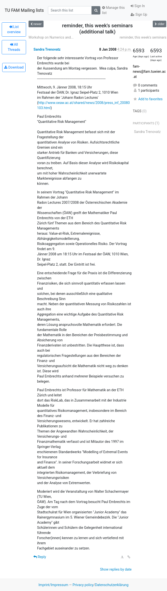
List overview (14, 29)
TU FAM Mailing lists (24, 10)
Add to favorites (148, 99)
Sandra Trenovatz (47, 49)
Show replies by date (116, 569)
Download (14, 67)
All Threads (14, 47)
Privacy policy (83, 585)
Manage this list (113, 10)
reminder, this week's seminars (143, 37)
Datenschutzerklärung (111, 585)
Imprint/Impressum (53, 585)
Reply (39, 557)
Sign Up (139, 14)
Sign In (138, 6)
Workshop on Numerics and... (51, 37)
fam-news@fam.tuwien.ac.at (149, 71)
